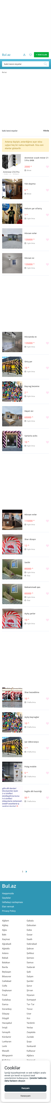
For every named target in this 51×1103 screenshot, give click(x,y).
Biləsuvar (6, 976)
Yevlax (30, 1027)
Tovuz (30, 1009)
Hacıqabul (7, 1023)
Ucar (29, 1013)
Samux (30, 962)
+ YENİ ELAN (41, 55)
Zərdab (30, 1037)
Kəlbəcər (31, 1051)
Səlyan (30, 976)
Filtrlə (46, 131)
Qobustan (31, 925)
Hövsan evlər (30, 233)
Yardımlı (31, 1023)
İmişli (4, 1027)
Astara (5, 953)
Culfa (4, 985)
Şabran (30, 948)
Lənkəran (6, 1041)
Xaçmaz (6, 939)
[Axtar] (46, 64)
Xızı (28, 1018)
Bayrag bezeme (31, 386)
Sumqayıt (31, 999)
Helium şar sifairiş (33, 209)
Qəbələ (30, 920)
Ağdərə (30, 1055)
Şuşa (29, 1041)
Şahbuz (30, 953)
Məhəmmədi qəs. (32, 587)
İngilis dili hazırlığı (33, 791)
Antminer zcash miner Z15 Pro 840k (36, 159)
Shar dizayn (30, 539)
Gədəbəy (6, 999)
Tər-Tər (30, 1004)
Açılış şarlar (29, 614)
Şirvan (30, 990)
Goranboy (7, 1009)
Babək (5, 958)
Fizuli (4, 995)
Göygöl (5, 1018)
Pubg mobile (30, 767)
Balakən (6, 962)
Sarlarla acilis (30, 436)
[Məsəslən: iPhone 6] (25, 64)
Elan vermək (8, 906)
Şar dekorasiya (31, 742)
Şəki (29, 971)
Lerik (4, 1046)
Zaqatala (31, 1032)
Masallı (5, 1051)
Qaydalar (6, 898)
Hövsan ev (29, 258)
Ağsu (4, 930)
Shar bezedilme (31, 692)
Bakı (4, 934)
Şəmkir (30, 981)
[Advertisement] (25, 25)
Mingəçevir (7, 1055)
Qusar (30, 934)
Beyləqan (6, 971)
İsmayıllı (6, 1032)
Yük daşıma (29, 184)
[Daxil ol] (23, 57)
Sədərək (31, 967)
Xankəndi (31, 1046)
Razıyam (25, 1088)
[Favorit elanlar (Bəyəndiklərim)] (30, 57)
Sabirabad (32, 944)
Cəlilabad (6, 981)
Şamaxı (30, 958)
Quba (29, 930)
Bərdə (5, 967)
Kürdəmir (6, 1037)
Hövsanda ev (30, 337)
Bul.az (6, 54)
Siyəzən (30, 995)
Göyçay (5, 1013)
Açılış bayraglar (31, 717)
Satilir (27, 563)
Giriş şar (28, 362)
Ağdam (5, 920)
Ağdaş (5, 925)
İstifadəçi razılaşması (12, 902)
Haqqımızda (8, 893)
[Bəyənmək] (36, 167)
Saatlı (29, 939)
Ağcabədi (6, 944)
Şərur (29, 985)
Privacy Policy (9, 911)
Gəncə (5, 1004)
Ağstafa (6, 948)
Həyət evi (28, 411)
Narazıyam (25, 1096)
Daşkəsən (7, 990)
